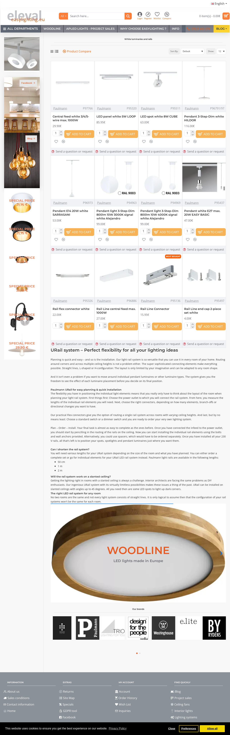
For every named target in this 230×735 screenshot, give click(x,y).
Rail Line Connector (154, 309)
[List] (56, 51)
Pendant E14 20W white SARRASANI (70, 212)
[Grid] (52, 51)
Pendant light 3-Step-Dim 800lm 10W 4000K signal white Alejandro (159, 214)
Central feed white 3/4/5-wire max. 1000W (71, 118)
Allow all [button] (212, 728)
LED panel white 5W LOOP (116, 116)
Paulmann (60, 108)
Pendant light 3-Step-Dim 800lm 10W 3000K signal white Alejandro (115, 214)
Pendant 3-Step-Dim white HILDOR (204, 118)
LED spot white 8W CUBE (159, 116)
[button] (79, 134)
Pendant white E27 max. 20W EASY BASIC (202, 212)
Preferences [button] (188, 728)
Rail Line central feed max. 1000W (116, 310)
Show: (211, 51)
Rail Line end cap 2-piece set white (202, 310)
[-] (61, 134)
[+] (61, 131)
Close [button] (171, 728)
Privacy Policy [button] (118, 728)
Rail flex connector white (71, 309)
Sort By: (174, 51)
